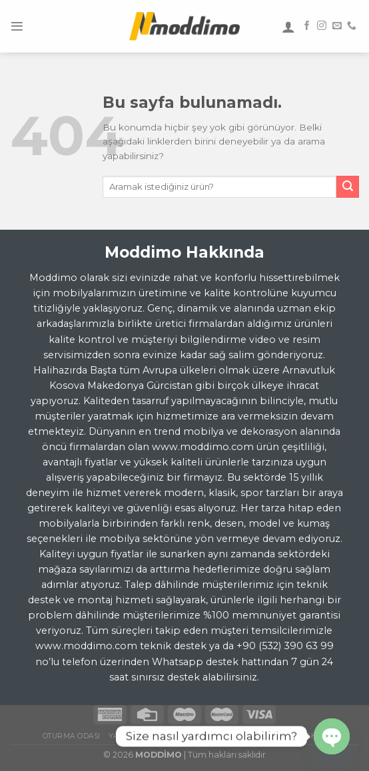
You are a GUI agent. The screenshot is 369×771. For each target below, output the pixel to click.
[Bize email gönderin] (337, 26)
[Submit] (347, 187)
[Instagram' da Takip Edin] (321, 26)
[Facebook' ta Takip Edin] (307, 26)
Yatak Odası (133, 736)
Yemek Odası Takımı (205, 736)
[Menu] (17, 26)
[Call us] (351, 26)
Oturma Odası (72, 736)
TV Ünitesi (274, 736)
